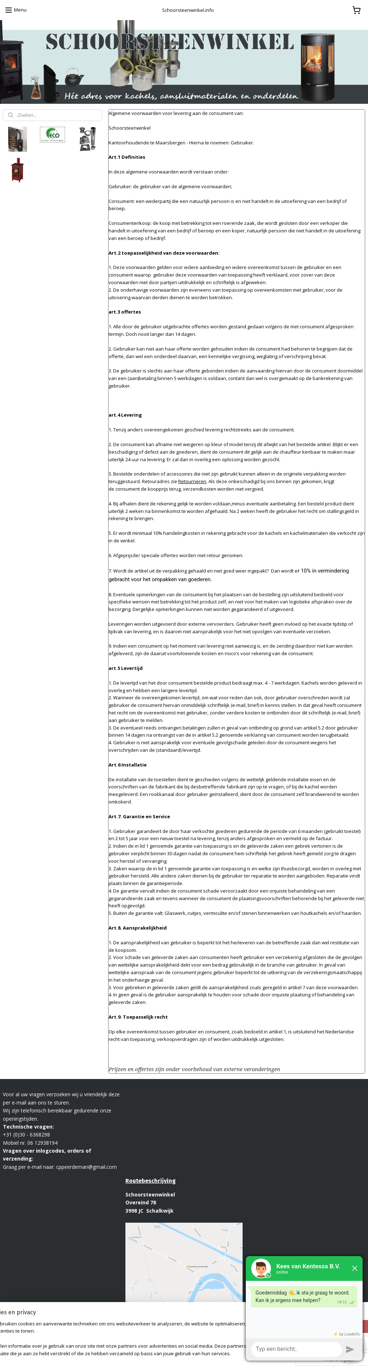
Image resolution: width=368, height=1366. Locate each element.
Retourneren (192, 481)
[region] (136, 1339)
